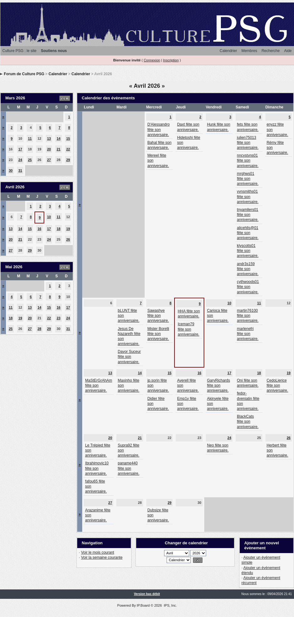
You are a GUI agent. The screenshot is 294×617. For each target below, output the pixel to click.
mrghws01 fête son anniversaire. (248, 178)
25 (30, 160)
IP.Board (143, 605)
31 (20, 170)
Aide (287, 51)
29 (68, 160)
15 (68, 138)
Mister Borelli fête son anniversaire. (158, 334)
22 (68, 149)
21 (58, 149)
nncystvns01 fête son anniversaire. (248, 160)
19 (68, 229)
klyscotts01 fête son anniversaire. (248, 250)
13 (49, 138)
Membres (249, 51)
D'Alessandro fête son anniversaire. (158, 129)
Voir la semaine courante (101, 557)
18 (58, 229)
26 (68, 239)
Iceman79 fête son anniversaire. (188, 329)
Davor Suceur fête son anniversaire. (129, 356)
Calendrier (228, 51)
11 (30, 138)
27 (49, 160)
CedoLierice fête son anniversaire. (277, 385)
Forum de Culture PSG (24, 74)
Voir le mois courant (97, 552)
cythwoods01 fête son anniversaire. (248, 287)
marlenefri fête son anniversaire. (248, 334)
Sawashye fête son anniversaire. (158, 315)
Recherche (270, 51)
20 (49, 149)
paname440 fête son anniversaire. (128, 468)
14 (58, 138)
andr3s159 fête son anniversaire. (248, 269)
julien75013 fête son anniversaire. (248, 142)
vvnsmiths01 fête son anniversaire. (248, 196)
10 (49, 217)
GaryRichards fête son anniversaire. (218, 385)
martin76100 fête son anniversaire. (248, 315)
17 (20, 149)
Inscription (171, 60)
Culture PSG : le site (20, 51)
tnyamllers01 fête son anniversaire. (248, 214)
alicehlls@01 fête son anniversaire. (248, 233)
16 (39, 229)
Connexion (152, 60)
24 (20, 160)
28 (39, 329)
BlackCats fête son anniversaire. (248, 421)
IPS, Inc (170, 605)
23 (58, 318)
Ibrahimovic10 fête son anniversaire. (97, 468)
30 (11, 170)
